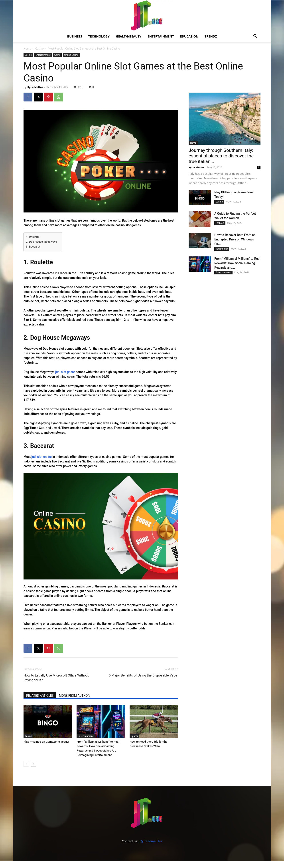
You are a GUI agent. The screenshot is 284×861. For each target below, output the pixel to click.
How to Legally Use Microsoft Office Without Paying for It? (56, 677)
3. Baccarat (33, 246)
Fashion (220, 222)
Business (74, 36)
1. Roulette (32, 237)
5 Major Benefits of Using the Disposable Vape (143, 675)
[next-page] (33, 764)
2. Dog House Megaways (42, 241)
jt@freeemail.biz (150, 841)
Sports (134, 736)
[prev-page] (26, 764)
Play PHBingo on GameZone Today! (46, 741)
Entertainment (161, 36)
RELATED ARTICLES (40, 695)
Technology (99, 36)
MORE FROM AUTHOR (74, 695)
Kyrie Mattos (35, 87)
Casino (39, 48)
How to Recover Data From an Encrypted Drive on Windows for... (235, 239)
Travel (193, 142)
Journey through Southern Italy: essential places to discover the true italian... (221, 156)
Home (27, 48)
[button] (255, 37)
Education (189, 36)
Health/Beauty (128, 36)
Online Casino (71, 54)
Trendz (211, 36)
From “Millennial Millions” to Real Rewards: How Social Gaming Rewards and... (237, 263)
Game (57, 54)
